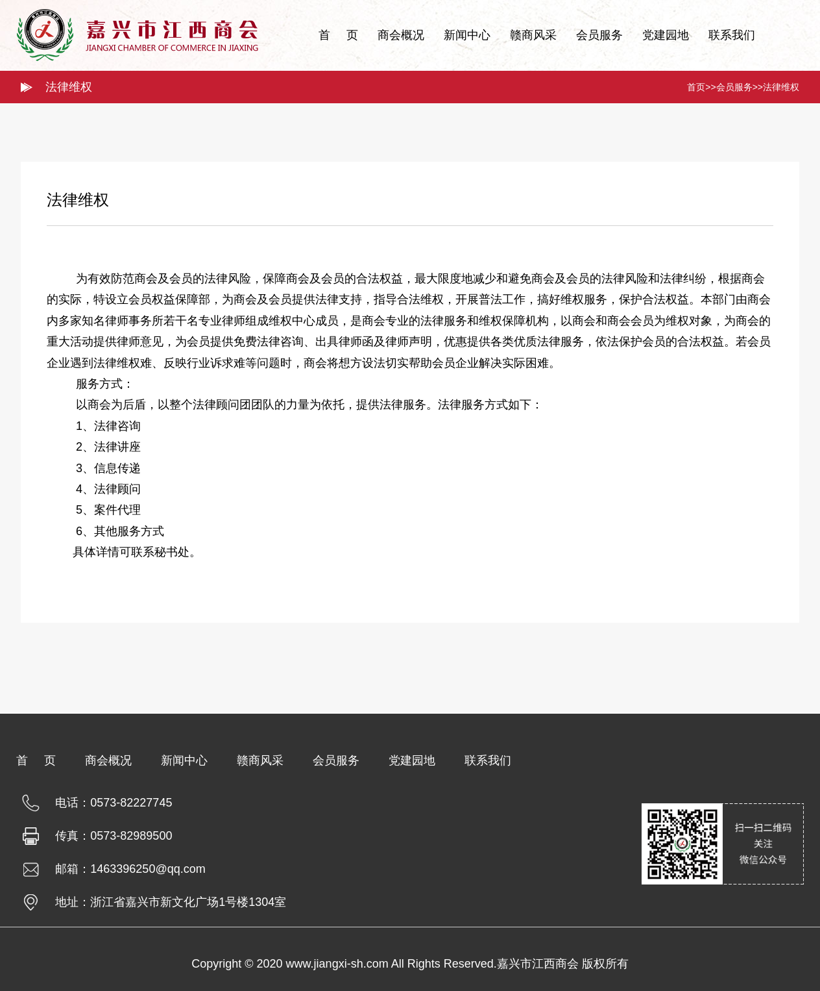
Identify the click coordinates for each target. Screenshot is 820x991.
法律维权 (781, 87)
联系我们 (731, 35)
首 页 (338, 35)
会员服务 (599, 35)
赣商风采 (533, 35)
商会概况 (401, 35)
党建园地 (665, 35)
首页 (696, 87)
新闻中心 (467, 35)
